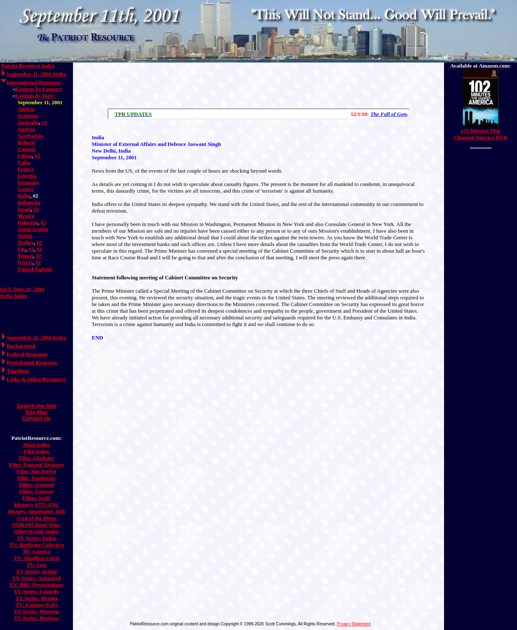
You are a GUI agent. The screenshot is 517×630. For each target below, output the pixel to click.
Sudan (25, 236)
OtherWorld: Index (36, 531)
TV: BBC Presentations (36, 585)
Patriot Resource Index (28, 66)
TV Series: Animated (36, 578)
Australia (28, 122)
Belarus (26, 142)
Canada (26, 149)
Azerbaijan (30, 136)
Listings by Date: (35, 96)
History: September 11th (36, 511)
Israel (24, 209)
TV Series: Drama (36, 598)
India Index (13, 296)
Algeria (26, 109)
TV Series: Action (36, 571)
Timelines (18, 371)
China (25, 156)
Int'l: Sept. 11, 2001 (22, 289)
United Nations (35, 269)
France (26, 169)
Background (21, 346)
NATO (25, 262)
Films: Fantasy (36, 491)
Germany (29, 182)
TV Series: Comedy (36, 591)
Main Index (36, 445)
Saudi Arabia (33, 229)
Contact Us (36, 418)
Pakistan (28, 222)
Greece (26, 189)
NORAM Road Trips (37, 525)
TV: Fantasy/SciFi (36, 605)
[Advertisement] (258, 83)
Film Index (36, 451)
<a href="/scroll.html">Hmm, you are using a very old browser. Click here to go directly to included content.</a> (258, 113)
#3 (39, 249)
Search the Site (36, 406)
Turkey (26, 242)
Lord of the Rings (36, 518)
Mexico (26, 216)
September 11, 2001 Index (36, 74)
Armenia (28, 116)
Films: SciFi (36, 498)
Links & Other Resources (36, 379)
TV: (36, 545)
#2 (44, 122)
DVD (480, 134)
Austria (26, 129)
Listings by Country (39, 89)
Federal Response (27, 354)
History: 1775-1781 (37, 505)
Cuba (24, 162)
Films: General (36, 485)
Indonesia (29, 202)
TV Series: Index (36, 538)
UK (22, 249)
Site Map (36, 412)
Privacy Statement (354, 624)
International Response (33, 82)
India (24, 196)
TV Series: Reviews (36, 618)
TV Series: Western (36, 611)
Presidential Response (32, 362)
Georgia (27, 176)
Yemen (25, 256)
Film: (36, 458)
